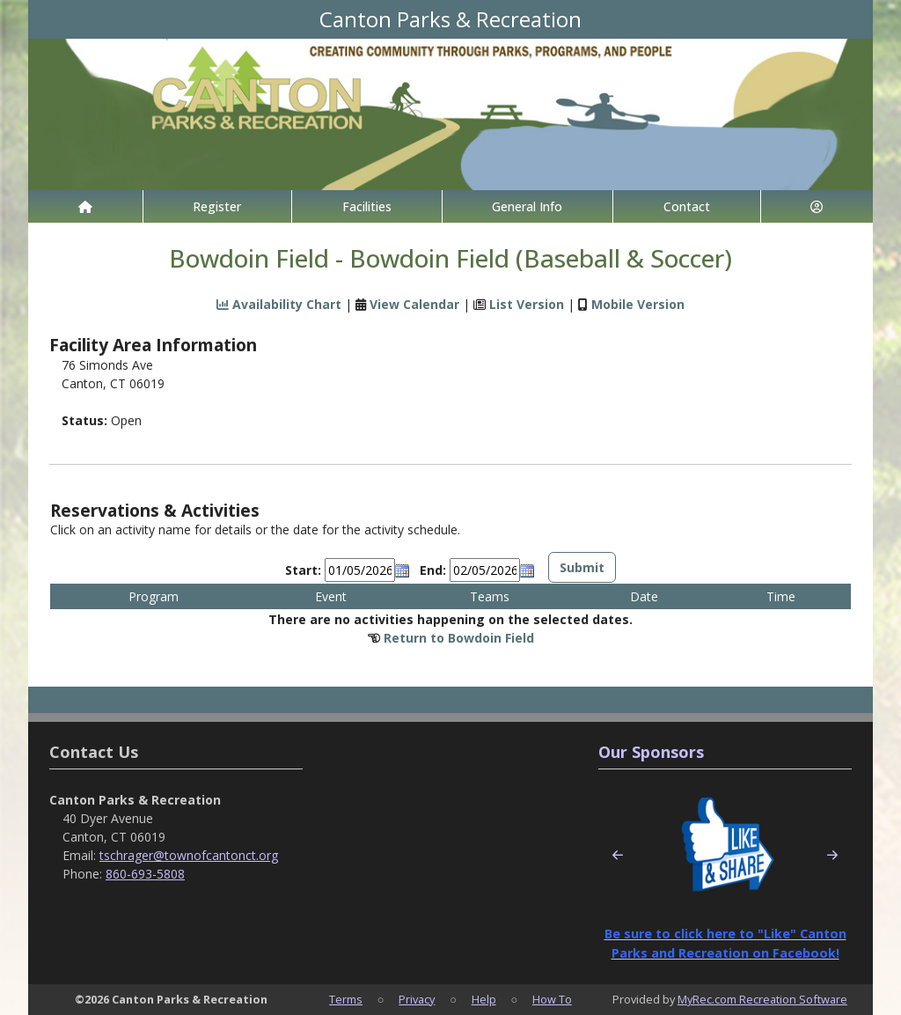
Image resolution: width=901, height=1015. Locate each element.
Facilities (367, 206)
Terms (346, 999)
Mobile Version (638, 304)
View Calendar (414, 304)
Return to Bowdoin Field (459, 637)
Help (484, 999)
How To (552, 999)
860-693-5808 (145, 873)
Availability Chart (278, 304)
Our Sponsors (651, 751)
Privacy (417, 999)
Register (217, 206)
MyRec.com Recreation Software (762, 999)
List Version (526, 304)
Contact (686, 206)
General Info (527, 206)
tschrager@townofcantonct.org (188, 855)
